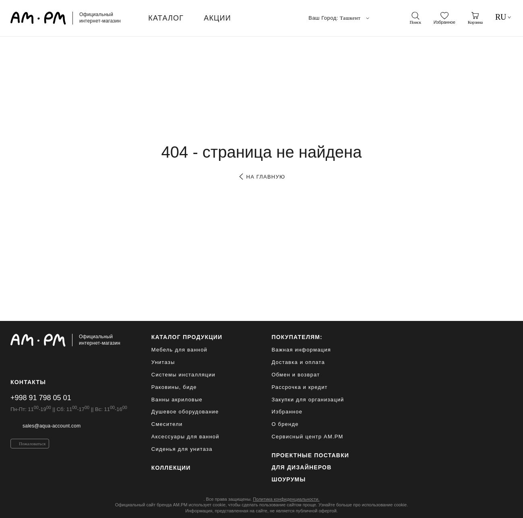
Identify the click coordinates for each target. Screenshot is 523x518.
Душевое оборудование (185, 412)
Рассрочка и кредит (299, 387)
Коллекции (171, 468)
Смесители (167, 424)
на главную (261, 177)
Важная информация (301, 350)
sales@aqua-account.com (52, 426)
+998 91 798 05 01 (40, 398)
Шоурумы (288, 479)
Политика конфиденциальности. (286, 499)
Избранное (286, 412)
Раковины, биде (174, 387)
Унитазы (163, 362)
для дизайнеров (301, 467)
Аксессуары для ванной (185, 437)
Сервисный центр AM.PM (307, 437)
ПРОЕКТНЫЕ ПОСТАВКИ (310, 455)
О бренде (284, 424)
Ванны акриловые (177, 400)
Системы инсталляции (183, 375)
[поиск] (415, 18)
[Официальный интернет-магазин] (68, 340)
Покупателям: (296, 337)
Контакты (28, 382)
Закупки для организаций (307, 400)
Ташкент (355, 18)
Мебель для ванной (179, 350)
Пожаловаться (32, 443)
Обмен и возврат (295, 375)
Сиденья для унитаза (182, 449)
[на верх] (504, 505)
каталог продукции (187, 337)
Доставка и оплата (298, 362)
